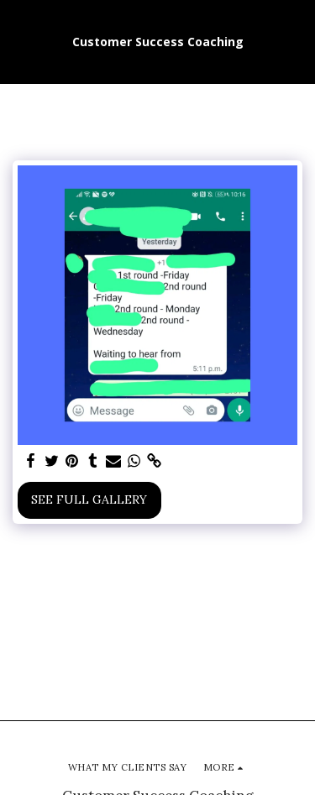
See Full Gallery (89, 499)
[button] (18, 40)
